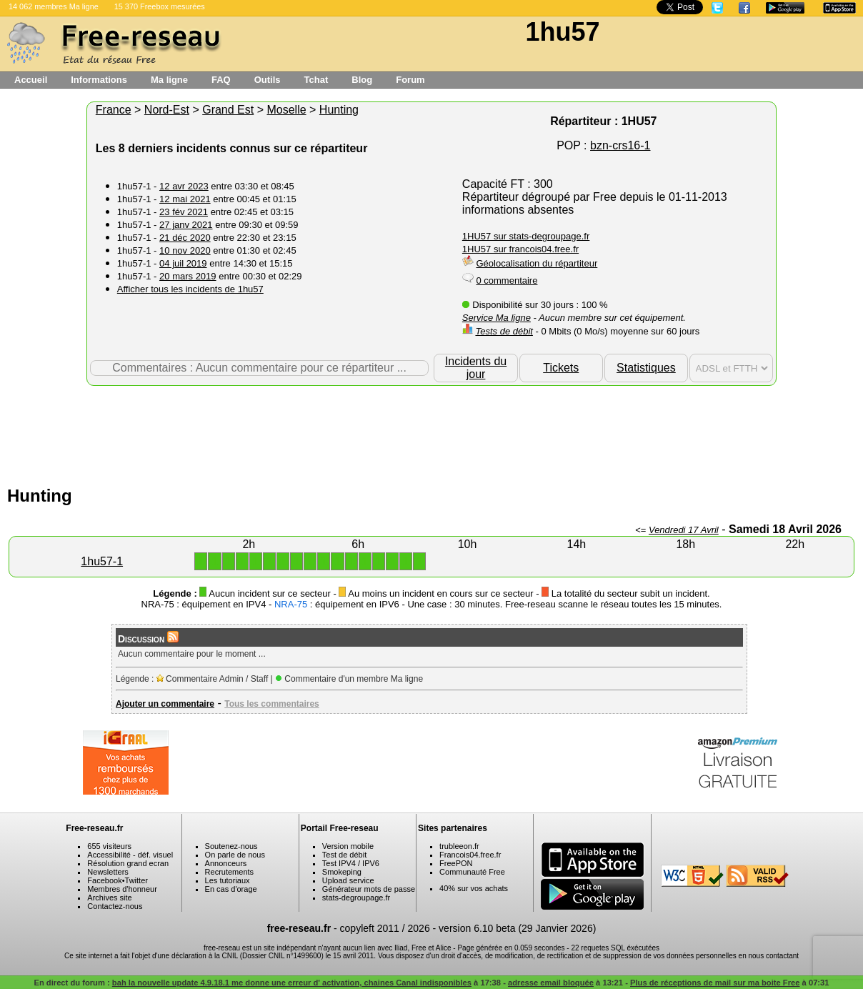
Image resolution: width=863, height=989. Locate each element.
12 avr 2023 (184, 186)
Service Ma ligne (496, 317)
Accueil (30, 79)
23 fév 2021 (183, 212)
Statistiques (646, 368)
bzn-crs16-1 (620, 145)
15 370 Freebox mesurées (159, 6)
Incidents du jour (476, 367)
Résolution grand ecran (128, 863)
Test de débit (344, 854)
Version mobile (348, 846)
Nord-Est (166, 110)
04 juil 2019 (183, 263)
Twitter (136, 880)
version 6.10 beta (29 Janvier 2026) (517, 928)
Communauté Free (472, 872)
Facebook (104, 880)
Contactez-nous (114, 906)
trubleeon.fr (459, 846)
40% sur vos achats (473, 888)
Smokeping (341, 872)
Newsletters (107, 872)
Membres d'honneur (122, 889)
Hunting (339, 110)
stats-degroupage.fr (356, 897)
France (113, 110)
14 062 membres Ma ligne (54, 6)
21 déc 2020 (185, 237)
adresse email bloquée (551, 982)
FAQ (221, 79)
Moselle (286, 110)
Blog (361, 79)
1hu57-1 (102, 561)
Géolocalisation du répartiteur (536, 263)
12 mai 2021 (185, 199)
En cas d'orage (231, 889)
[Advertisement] (431, 432)
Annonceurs (226, 863)
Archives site (109, 897)
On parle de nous (235, 854)
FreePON (455, 863)
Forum (410, 79)
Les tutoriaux (227, 880)
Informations (99, 79)
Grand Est (228, 110)
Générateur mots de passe (368, 889)
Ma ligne (169, 79)
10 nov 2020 (185, 250)
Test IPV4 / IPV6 (350, 863)
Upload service (348, 880)
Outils (267, 79)
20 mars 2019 (187, 276)
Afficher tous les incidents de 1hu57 (190, 289)
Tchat (316, 79)
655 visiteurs (109, 846)
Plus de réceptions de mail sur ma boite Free (715, 982)
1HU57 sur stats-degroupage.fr (525, 236)
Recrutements (229, 872)
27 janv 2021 (185, 224)
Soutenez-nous (231, 846)
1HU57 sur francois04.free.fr (520, 249)
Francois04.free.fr (470, 854)
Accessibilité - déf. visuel (130, 854)
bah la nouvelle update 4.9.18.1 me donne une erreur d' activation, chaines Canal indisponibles (292, 982)
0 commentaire (506, 280)
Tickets (561, 368)
